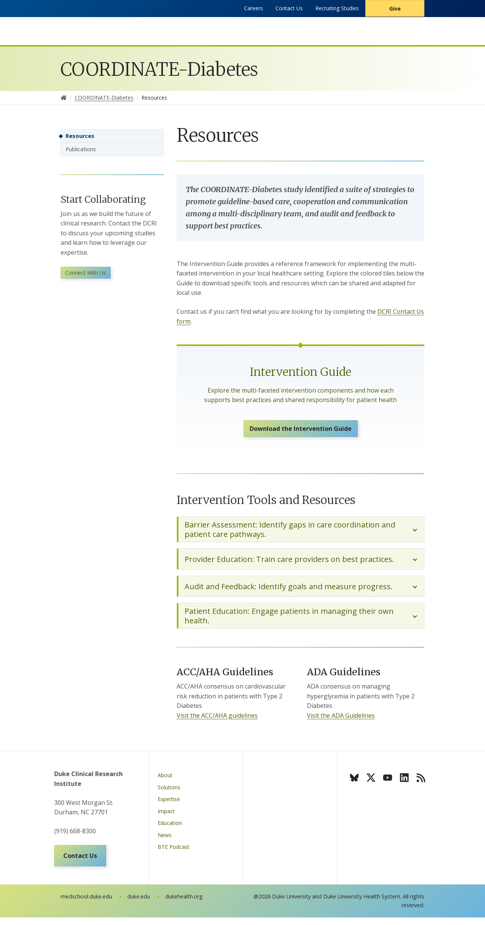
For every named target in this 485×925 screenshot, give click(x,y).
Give (395, 8)
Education (170, 827)
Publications (81, 149)
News (165, 839)
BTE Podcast (173, 851)
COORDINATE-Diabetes (159, 69)
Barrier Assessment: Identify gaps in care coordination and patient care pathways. (290, 534)
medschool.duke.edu (86, 904)
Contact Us (289, 8)
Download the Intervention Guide (301, 431)
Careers (253, 8)
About (165, 779)
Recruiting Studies (337, 8)
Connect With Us (86, 275)
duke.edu (138, 904)
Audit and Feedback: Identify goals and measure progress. (289, 591)
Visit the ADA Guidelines (341, 720)
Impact (166, 815)
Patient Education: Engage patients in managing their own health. (289, 620)
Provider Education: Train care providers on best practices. (289, 564)
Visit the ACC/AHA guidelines (217, 720)
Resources (80, 135)
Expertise (169, 803)
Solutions (169, 791)
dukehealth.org (184, 904)
